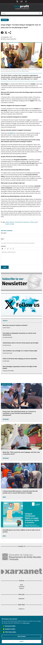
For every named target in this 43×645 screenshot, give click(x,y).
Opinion (21, 588)
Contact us (21, 609)
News (21, 585)
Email (2, 239)
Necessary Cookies (10, 626)
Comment (3, 246)
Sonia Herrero (7, 345)
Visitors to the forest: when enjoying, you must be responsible (20, 358)
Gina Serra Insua (8, 353)
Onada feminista (8, 337)
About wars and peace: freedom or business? (15, 325)
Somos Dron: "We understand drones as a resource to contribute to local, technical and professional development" (19, 413)
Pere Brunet (7, 327)
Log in (25, 2)
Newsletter (21, 2)
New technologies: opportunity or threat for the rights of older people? (20, 367)
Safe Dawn (6, 361)
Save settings (22, 636)
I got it (21, 641)
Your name (3, 233)
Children (32, 222)
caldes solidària (9, 222)
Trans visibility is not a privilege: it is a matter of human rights (20, 350)
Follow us (17, 2)
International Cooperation (22, 222)
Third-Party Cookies (10, 632)
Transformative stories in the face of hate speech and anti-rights (20, 343)
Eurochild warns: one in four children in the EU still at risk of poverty (21, 531)
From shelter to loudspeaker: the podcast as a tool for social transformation (19, 334)
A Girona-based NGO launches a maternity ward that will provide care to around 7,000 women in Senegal (20, 492)
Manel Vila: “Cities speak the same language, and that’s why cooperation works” (21, 453)
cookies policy (26, 623)
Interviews (21, 586)
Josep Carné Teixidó (9, 370)
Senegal (12, 224)
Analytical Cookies (10, 629)
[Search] (21, 13)
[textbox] (21, 257)
